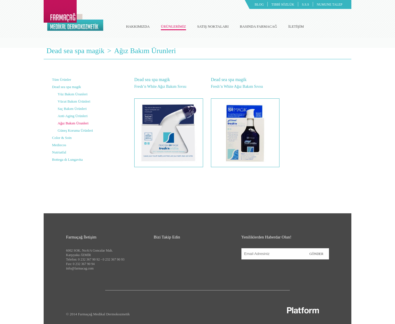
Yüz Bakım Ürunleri (73, 94)
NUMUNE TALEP (329, 4)
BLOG (259, 4)
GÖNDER (316, 254)
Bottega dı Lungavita (67, 159)
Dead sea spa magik (75, 51)
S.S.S (305, 4)
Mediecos (59, 145)
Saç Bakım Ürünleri (72, 109)
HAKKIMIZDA (138, 26)
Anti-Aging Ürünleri (73, 116)
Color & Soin (62, 138)
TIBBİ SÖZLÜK (282, 4)
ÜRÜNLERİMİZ (173, 27)
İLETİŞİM (296, 26)
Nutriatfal (59, 152)
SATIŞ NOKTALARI (213, 26)
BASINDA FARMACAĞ (258, 26)
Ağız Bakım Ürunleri (145, 51)
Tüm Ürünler (61, 79)
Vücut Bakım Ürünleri (74, 101)
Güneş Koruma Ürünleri (75, 130)
